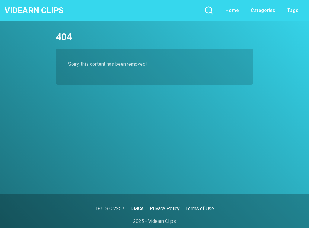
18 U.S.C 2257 (109, 208)
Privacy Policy (165, 208)
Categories (263, 10)
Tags (292, 10)
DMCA (137, 208)
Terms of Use (200, 208)
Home (232, 10)
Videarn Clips (34, 10)
